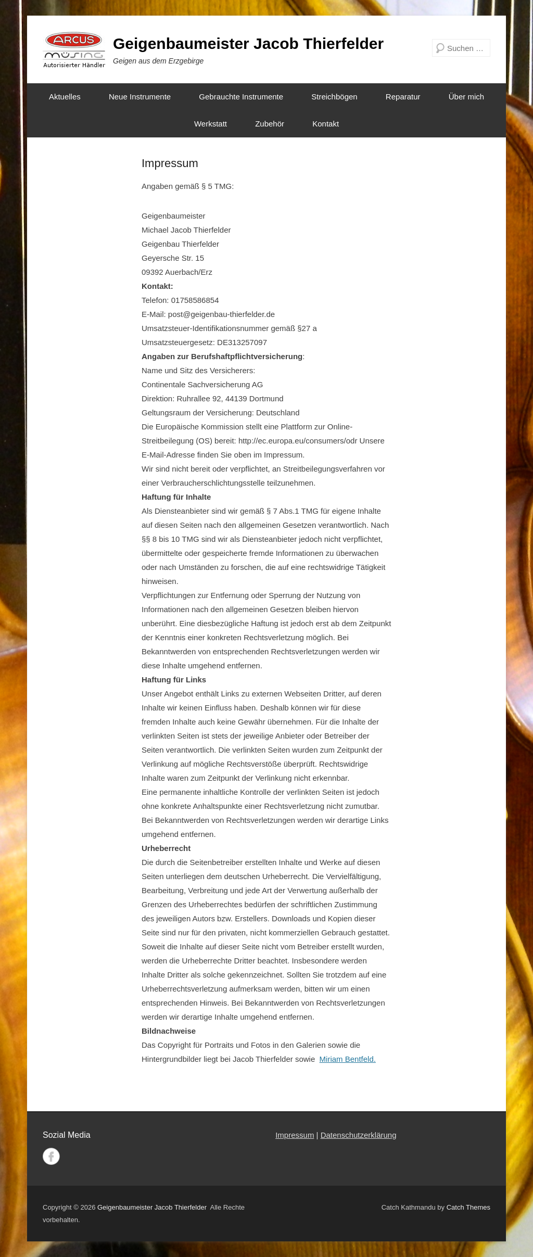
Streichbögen (334, 96)
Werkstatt (210, 123)
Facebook (51, 1156)
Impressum (170, 163)
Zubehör (269, 123)
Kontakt (325, 123)
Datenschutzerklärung (359, 1135)
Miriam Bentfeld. (348, 1059)
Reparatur (403, 96)
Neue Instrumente (140, 96)
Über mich (466, 96)
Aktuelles (65, 96)
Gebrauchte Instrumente (241, 96)
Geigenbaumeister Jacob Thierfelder (248, 43)
